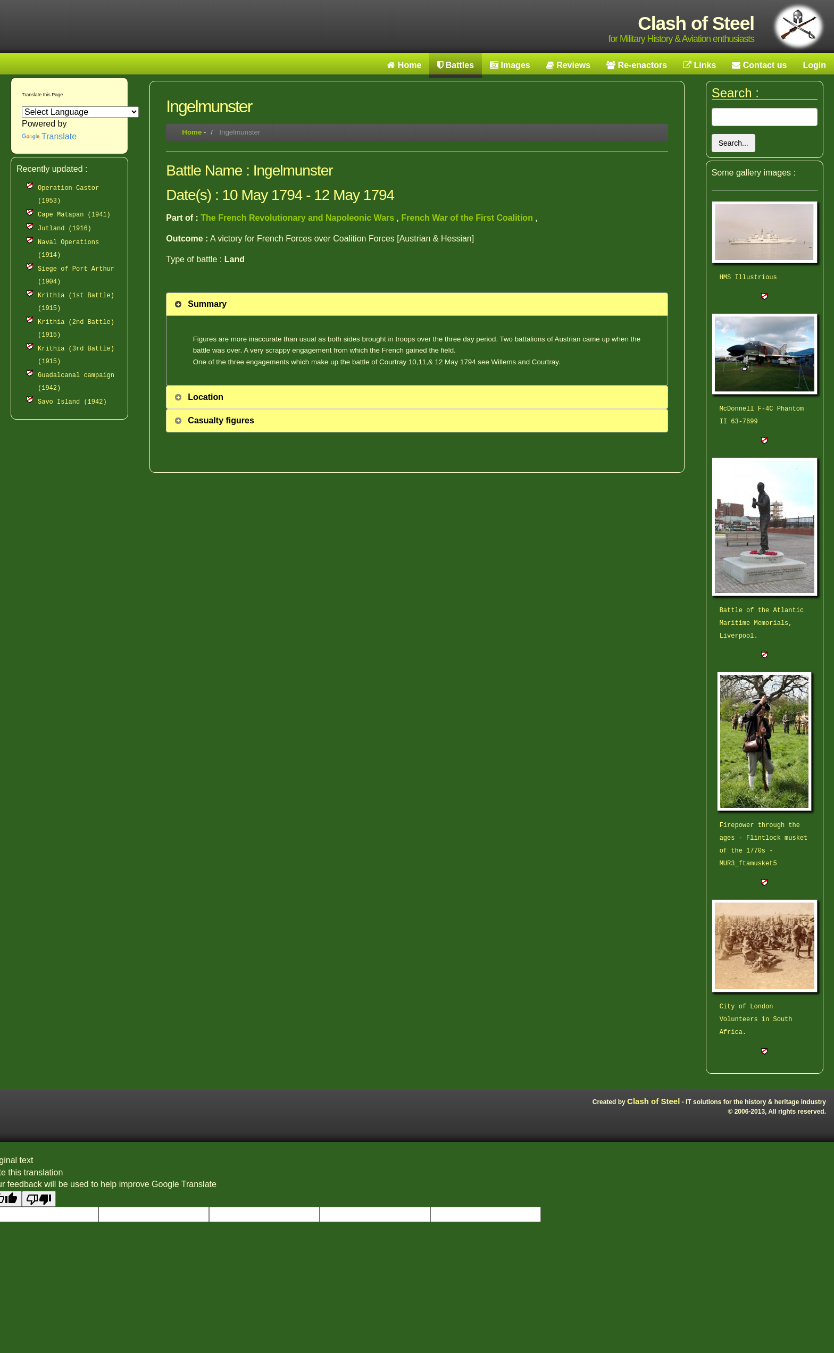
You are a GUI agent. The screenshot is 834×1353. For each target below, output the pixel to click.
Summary (207, 303)
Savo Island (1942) (72, 402)
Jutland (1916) (64, 228)
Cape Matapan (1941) (74, 215)
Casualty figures (221, 420)
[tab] (417, 304)
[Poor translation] (39, 1199)
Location (205, 397)
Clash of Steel (653, 1101)
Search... (733, 143)
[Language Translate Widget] (80, 112)
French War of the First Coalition (468, 217)
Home (192, 132)
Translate (49, 136)
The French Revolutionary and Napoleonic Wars (298, 217)
